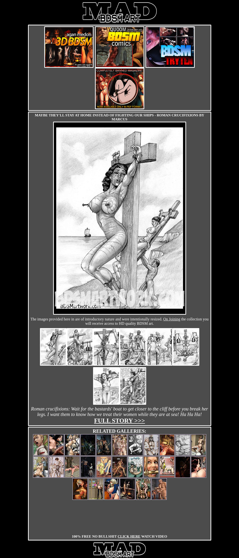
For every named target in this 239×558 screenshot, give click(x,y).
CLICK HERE (129, 536)
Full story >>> (119, 420)
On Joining (171, 319)
